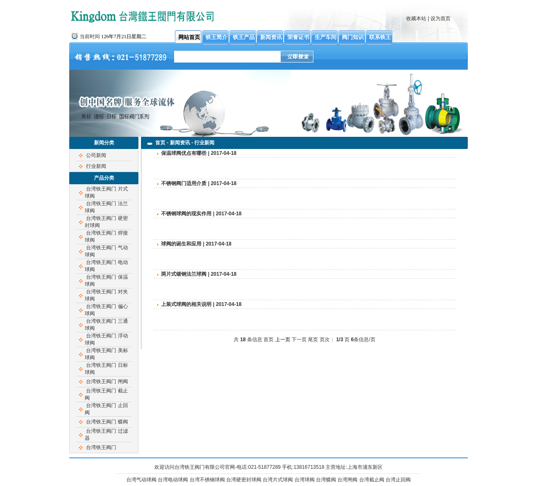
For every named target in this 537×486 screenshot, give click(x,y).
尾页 (313, 339)
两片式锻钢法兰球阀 (183, 274)
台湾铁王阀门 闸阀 (107, 381)
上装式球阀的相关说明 (186, 304)
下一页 (299, 339)
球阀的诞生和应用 (181, 244)
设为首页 (440, 18)
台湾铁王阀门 (101, 447)
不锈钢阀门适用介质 (183, 183)
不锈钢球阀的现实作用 (186, 214)
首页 (268, 339)
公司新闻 (96, 155)
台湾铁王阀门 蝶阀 (107, 422)
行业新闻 (96, 166)
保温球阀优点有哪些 (183, 153)
